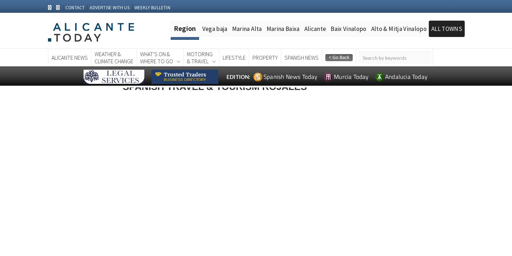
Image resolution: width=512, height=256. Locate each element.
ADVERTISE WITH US (109, 8)
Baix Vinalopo (348, 29)
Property (265, 57)
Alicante (315, 29)
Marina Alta (247, 29)
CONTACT (75, 8)
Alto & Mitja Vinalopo (399, 29)
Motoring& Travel (200, 57)
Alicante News (70, 57)
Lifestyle (234, 57)
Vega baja (215, 29)
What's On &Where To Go (156, 57)
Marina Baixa (283, 29)
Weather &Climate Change (114, 57)
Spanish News (301, 57)
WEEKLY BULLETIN (152, 8)
